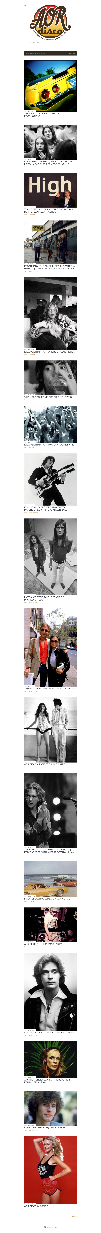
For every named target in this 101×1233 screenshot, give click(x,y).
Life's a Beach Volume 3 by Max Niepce (47, 899)
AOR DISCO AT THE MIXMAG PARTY (43, 944)
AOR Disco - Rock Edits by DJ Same (44, 764)
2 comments (32, 167)
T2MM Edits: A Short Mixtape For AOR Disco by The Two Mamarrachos (50, 210)
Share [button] (25, 119)
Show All (72, 53)
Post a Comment (33, 271)
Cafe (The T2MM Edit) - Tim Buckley (44, 1127)
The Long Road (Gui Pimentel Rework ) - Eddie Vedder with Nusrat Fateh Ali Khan (49, 850)
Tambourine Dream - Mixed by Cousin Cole (49, 688)
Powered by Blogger (50, 1227)
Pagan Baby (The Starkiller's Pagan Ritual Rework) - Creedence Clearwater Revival (50, 267)
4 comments (32, 767)
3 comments (32, 214)
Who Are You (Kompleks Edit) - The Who (48, 397)
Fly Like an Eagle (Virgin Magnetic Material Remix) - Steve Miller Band (46, 508)
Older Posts (72, 1216)
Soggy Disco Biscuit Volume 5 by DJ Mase (49, 1032)
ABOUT (37, 43)
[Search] (76, 5)
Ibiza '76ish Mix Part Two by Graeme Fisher (49, 445)
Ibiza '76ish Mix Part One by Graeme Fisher (49, 352)
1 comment (32, 399)
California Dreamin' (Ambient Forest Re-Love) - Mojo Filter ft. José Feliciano (48, 162)
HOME (32, 43)
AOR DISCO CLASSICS (36, 1206)
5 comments (32, 119)
